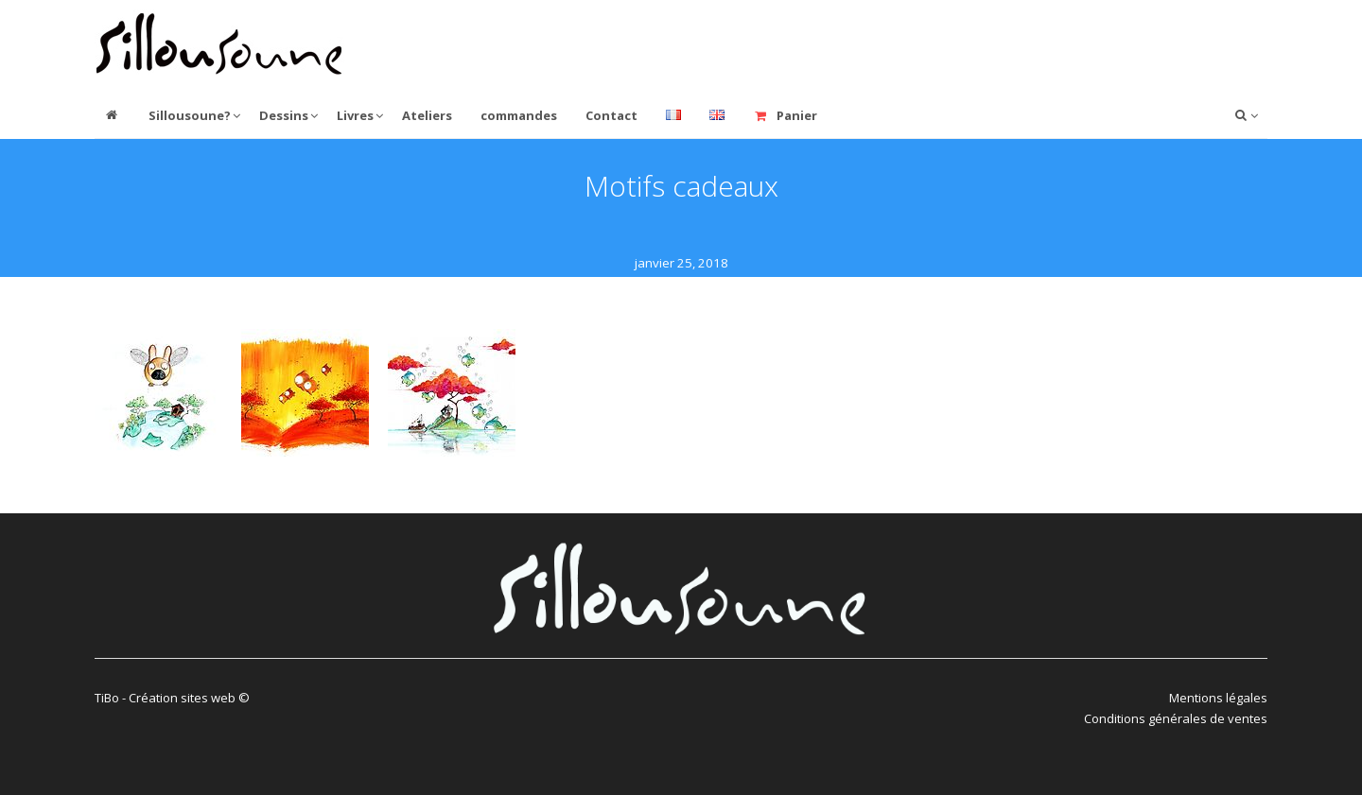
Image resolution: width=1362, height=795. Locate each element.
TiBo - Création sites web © (172, 697)
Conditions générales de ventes (1175, 718)
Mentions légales (1218, 697)
